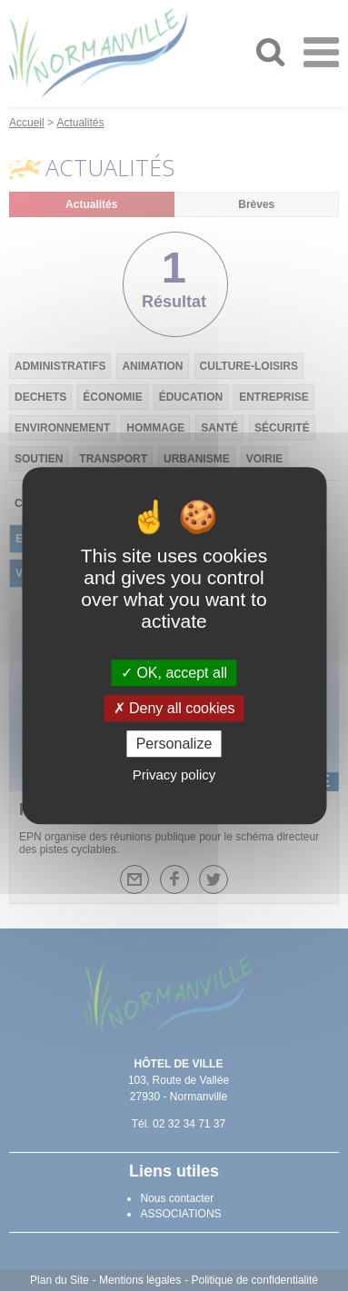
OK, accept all (174, 672)
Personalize (174, 743)
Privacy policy (174, 774)
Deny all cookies (174, 708)
